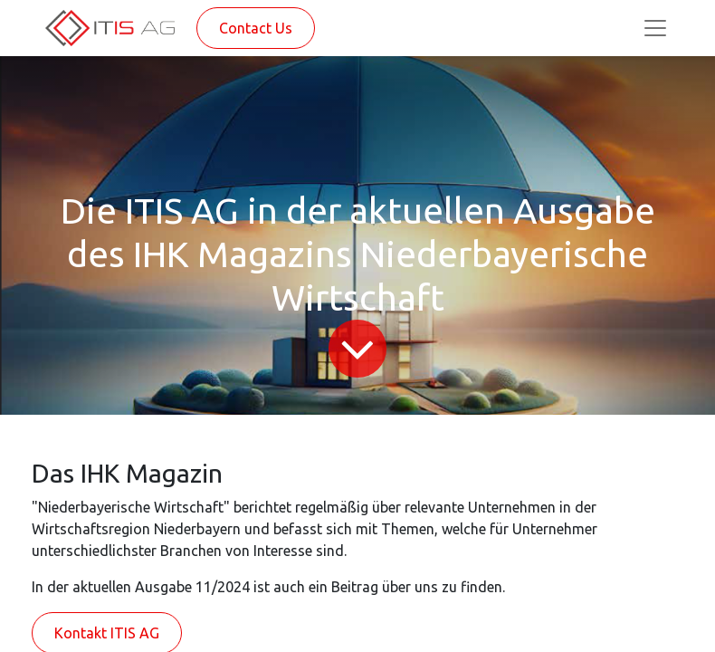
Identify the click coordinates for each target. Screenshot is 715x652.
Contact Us (255, 28)
